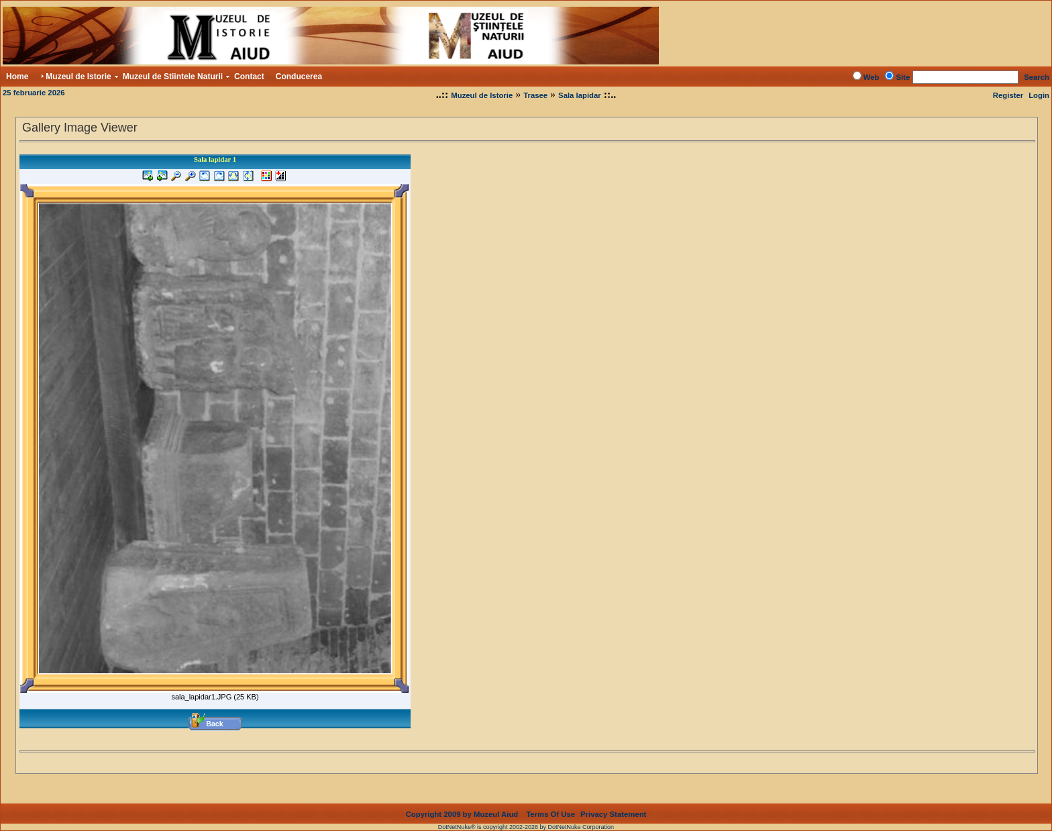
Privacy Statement (613, 803)
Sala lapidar (579, 95)
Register (1008, 95)
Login (1039, 95)
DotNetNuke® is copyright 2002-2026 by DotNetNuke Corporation (526, 816)
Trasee (535, 95)
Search (1036, 77)
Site (903, 77)
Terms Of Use (550, 803)
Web (871, 77)
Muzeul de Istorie (482, 95)
